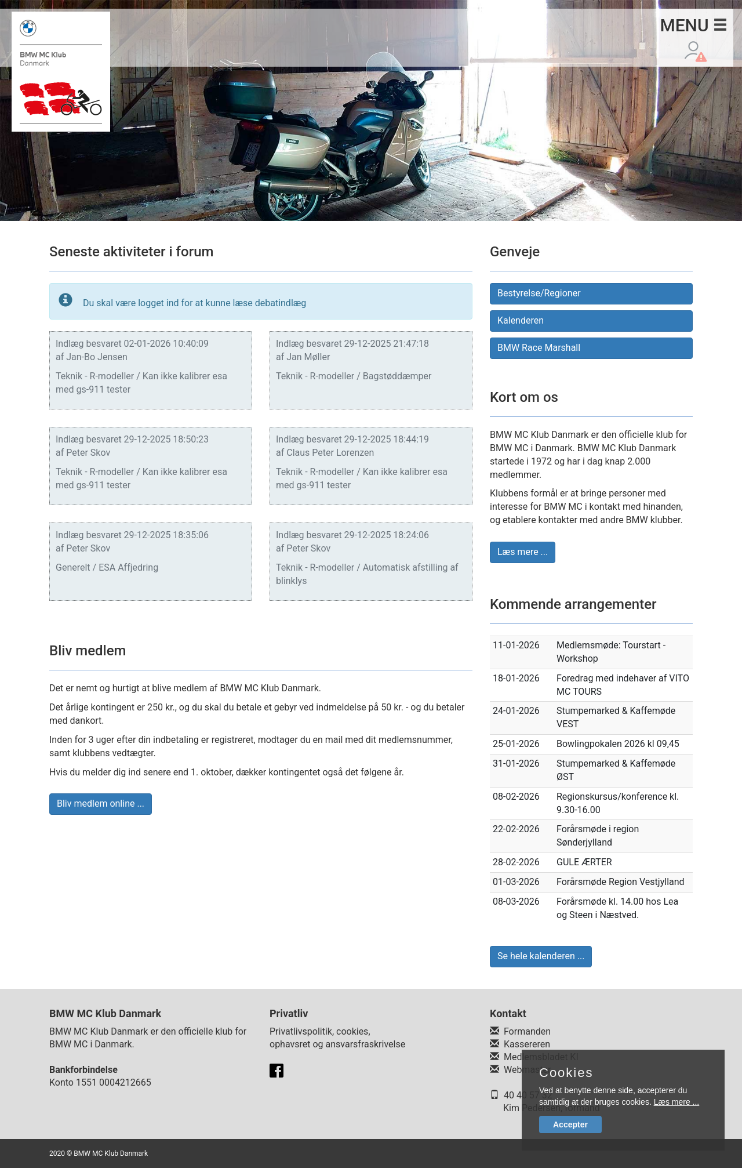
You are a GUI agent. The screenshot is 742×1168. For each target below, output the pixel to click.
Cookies (566, 1073)
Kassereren (527, 1044)
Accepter (570, 1124)
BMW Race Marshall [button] (538, 347)
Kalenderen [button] (520, 320)
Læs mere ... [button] (522, 551)
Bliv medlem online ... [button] (100, 803)
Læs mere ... (677, 1102)
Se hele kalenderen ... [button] (540, 956)
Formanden (527, 1031)
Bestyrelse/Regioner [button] (539, 293)
